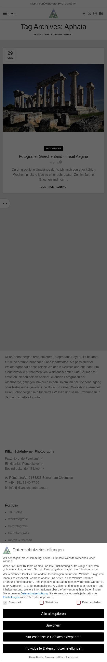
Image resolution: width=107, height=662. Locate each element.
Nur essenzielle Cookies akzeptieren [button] (53, 636)
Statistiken (49, 601)
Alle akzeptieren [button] (53, 613)
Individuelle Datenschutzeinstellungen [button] (53, 648)
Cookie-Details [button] (36, 656)
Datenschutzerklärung (34, 593)
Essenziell (12, 601)
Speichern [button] (53, 625)
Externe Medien (89, 601)
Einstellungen (11, 596)
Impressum (73, 656)
